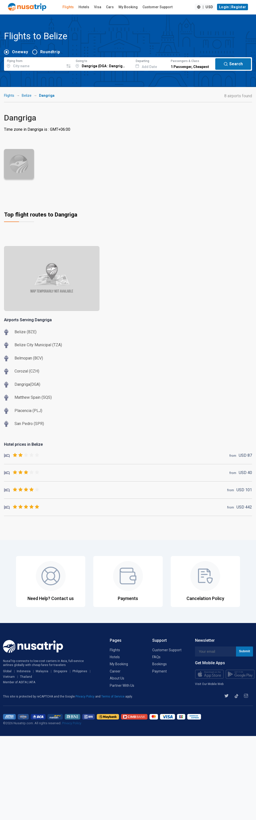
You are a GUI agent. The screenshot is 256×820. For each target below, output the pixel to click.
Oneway (20, 52)
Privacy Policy (85, 696)
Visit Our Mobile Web (209, 684)
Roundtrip (50, 52)
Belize (27, 96)
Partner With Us (122, 686)
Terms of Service (113, 696)
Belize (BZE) (25, 332)
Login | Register (232, 7)
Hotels (83, 7)
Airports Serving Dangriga (28, 320)
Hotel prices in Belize (23, 444)
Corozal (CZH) (26, 371)
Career (115, 671)
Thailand (26, 676)
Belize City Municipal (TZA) (38, 344)
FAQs (156, 657)
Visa (97, 7)
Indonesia (23, 671)
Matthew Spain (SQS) (33, 397)
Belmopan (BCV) (28, 358)
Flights (68, 7)
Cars (110, 7)
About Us (117, 678)
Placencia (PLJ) (28, 410)
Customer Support (157, 7)
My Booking (128, 7)
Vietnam (9, 676)
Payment (159, 671)
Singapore (60, 671)
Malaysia (42, 671)
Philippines (79, 671)
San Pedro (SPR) (29, 423)
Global (7, 671)
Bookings (159, 664)
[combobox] (34, 63)
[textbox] (34, 63)
